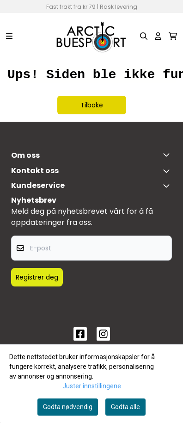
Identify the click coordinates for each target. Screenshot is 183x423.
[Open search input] (143, 36)
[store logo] (91, 36)
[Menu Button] (9, 36)
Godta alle (125, 407)
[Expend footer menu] (168, 185)
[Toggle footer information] (168, 154)
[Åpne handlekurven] (173, 36)
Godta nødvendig (67, 407)
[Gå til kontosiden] (158, 36)
